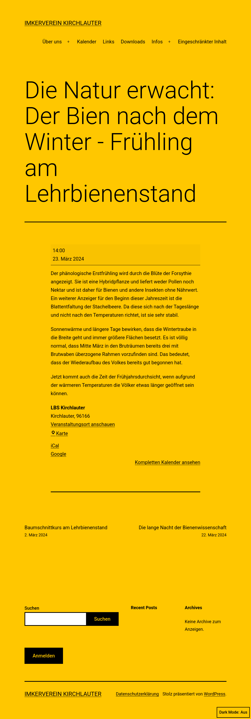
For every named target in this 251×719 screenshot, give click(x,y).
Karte (59, 433)
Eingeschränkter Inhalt (202, 42)
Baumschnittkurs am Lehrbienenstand (66, 531)
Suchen (32, 608)
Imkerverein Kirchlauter (63, 23)
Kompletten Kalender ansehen (167, 462)
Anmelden (44, 656)
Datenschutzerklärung (137, 693)
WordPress (214, 693)
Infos (157, 42)
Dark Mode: (233, 712)
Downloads (133, 42)
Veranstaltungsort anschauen (83, 424)
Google (58, 454)
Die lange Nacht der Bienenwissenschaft (182, 531)
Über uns (52, 42)
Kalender (86, 42)
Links (108, 42)
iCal (55, 446)
